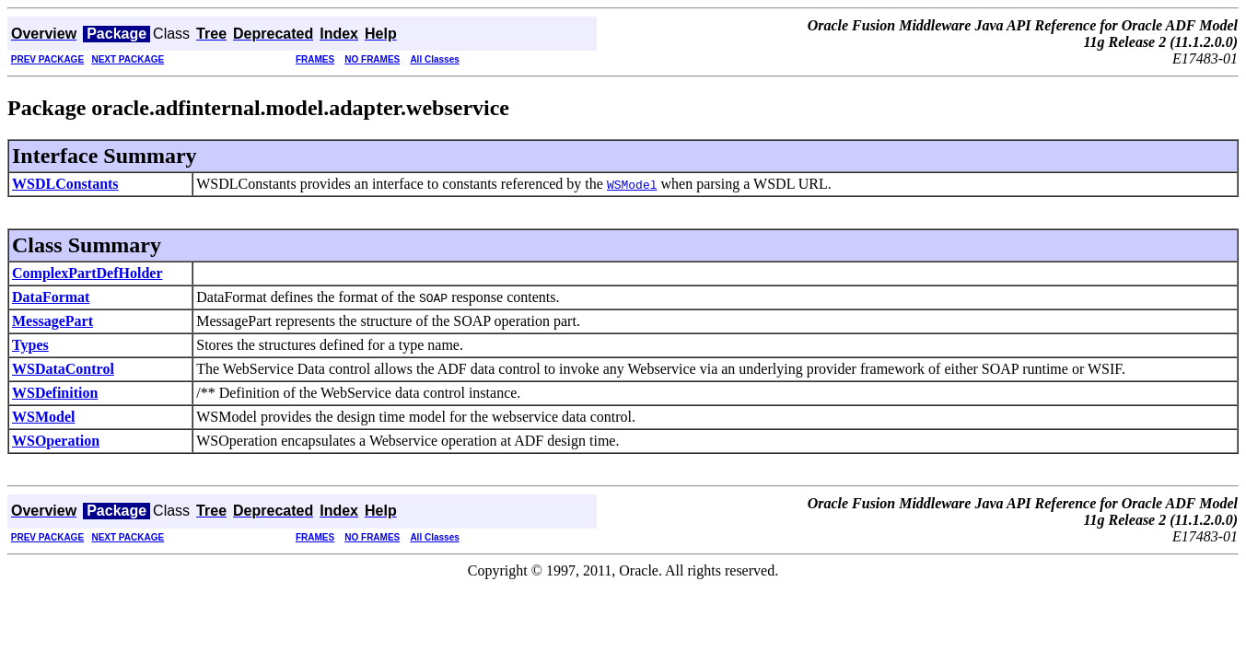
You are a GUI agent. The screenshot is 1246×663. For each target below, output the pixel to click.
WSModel (43, 417)
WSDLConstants (65, 184)
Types (30, 345)
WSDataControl (63, 369)
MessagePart (52, 321)
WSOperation (55, 440)
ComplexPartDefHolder (87, 273)
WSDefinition (55, 393)
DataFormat (50, 297)
